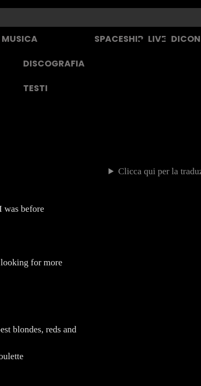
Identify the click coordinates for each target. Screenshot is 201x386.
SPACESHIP (118, 39)
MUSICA (20, 39)
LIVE (157, 39)
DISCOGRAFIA (54, 63)
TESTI (35, 88)
